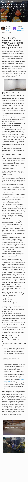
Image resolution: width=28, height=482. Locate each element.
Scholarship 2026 (21, 463)
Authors (19, 466)
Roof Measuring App (12, 466)
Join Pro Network (11, 463)
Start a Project (5, 468)
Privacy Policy (20, 464)
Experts (9, 464)
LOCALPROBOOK (9, 2)
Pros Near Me (5, 466)
